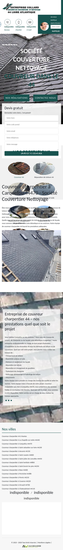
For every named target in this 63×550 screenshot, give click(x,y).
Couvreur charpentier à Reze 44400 (15, 470)
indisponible (9, 27)
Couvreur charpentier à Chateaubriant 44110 (18, 489)
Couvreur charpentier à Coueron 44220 (16, 481)
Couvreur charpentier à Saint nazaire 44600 (18, 455)
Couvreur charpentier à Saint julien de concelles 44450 (22, 459)
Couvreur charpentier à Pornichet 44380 (16, 474)
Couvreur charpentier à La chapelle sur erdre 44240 (21, 440)
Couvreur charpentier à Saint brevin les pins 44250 (20, 466)
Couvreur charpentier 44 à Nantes (14, 436)
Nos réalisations (17, 97)
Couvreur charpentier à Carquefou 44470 (17, 444)
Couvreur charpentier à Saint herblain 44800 (18, 462)
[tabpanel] (31, 356)
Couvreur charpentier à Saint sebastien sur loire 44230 (22, 447)
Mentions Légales (44, 542)
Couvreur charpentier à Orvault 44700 (16, 485)
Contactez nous (45, 97)
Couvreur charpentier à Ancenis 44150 (16, 451)
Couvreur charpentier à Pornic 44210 (15, 477)
